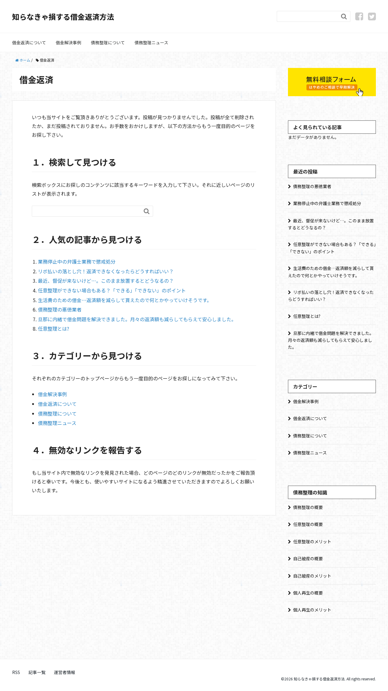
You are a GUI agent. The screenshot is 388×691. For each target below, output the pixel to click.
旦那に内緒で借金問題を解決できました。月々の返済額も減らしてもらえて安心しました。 (137, 319)
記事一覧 (36, 672)
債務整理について (108, 42)
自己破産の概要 (308, 558)
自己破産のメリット (312, 576)
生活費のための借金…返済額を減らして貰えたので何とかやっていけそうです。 (125, 300)
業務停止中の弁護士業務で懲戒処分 (76, 261)
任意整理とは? (53, 328)
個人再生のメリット (312, 610)
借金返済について (29, 42)
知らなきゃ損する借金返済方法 (63, 16)
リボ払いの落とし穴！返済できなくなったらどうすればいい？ (106, 271)
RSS (16, 672)
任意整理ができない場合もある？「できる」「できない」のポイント (112, 290)
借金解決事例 (68, 42)
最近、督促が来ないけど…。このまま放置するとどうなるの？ (106, 280)
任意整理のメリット (312, 541)
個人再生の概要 (308, 593)
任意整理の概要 (308, 524)
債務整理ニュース (151, 42)
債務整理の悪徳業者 (60, 309)
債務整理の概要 (308, 507)
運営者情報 (64, 672)
